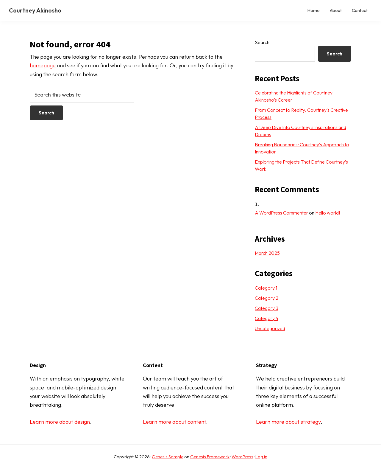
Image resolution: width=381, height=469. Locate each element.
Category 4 (266, 318)
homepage (43, 65)
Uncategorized (270, 328)
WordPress (242, 456)
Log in (261, 456)
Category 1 (266, 288)
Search (262, 42)
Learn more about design (60, 421)
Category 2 (266, 298)
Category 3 (266, 308)
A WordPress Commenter (281, 213)
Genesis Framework (209, 456)
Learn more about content (174, 421)
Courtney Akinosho (35, 10)
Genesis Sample (167, 456)
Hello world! (327, 213)
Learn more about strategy (288, 421)
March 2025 (267, 253)
